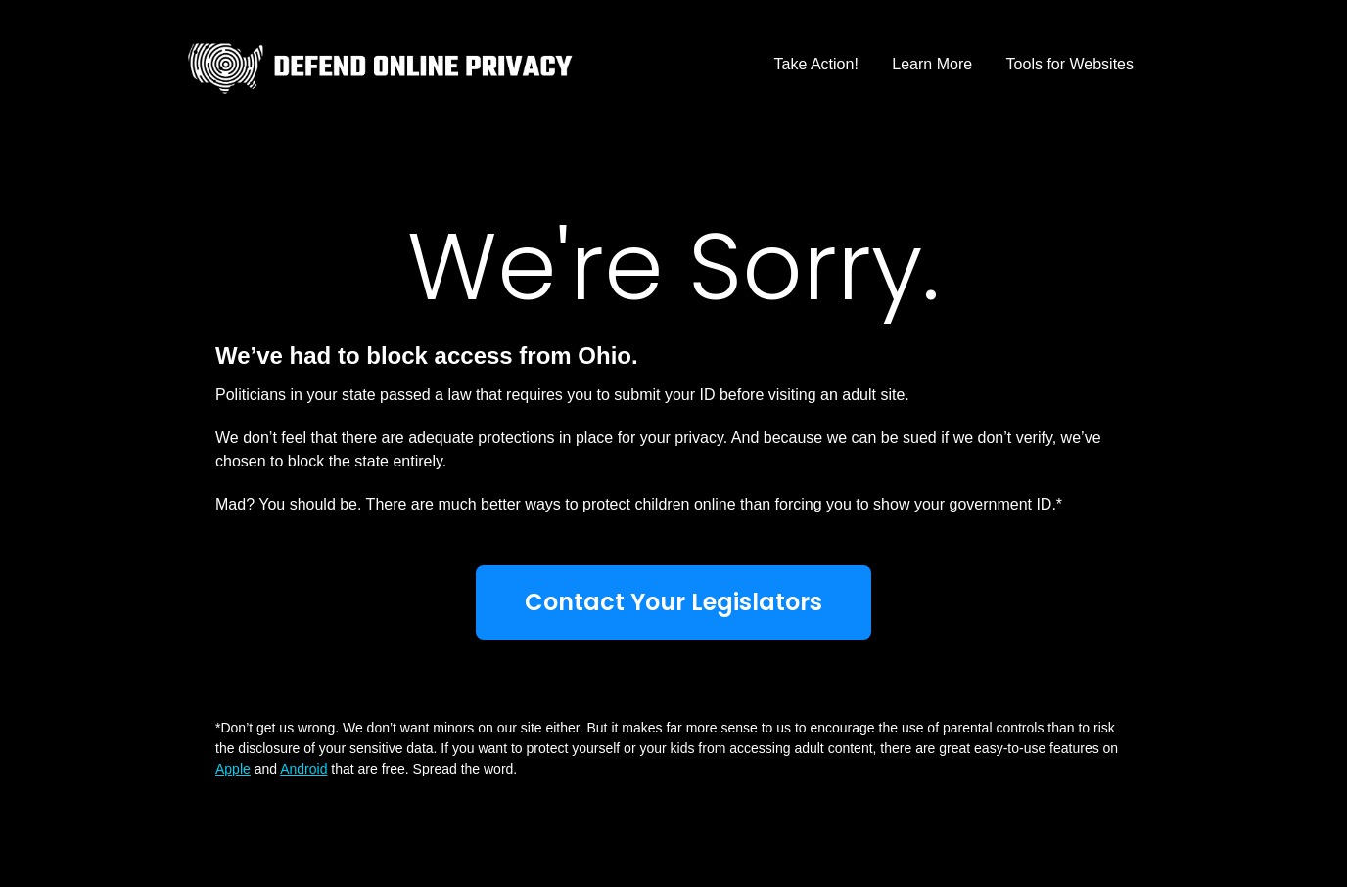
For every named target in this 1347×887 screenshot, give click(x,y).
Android (303, 768)
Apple (233, 768)
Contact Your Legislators (673, 602)
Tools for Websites (1070, 64)
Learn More (932, 64)
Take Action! (816, 64)
